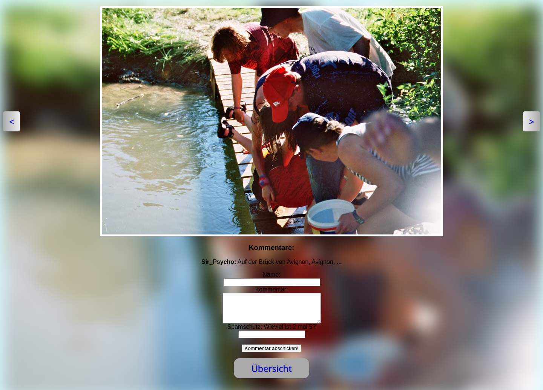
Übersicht (271, 374)
